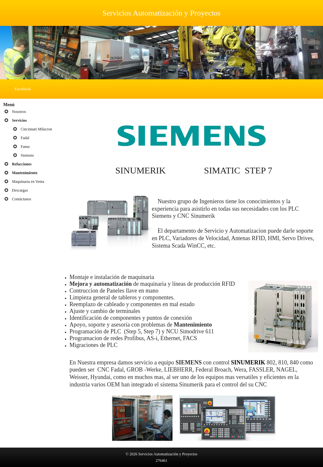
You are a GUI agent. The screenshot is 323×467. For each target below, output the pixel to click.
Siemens (27, 155)
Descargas (20, 190)
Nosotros (19, 111)
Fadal (25, 138)
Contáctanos (21, 199)
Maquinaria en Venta (28, 181)
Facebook (23, 88)
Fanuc (25, 146)
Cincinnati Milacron (36, 129)
